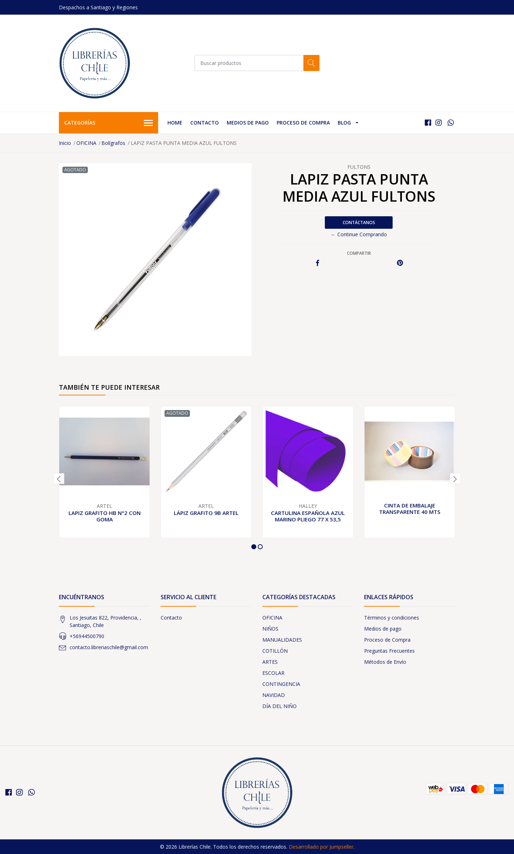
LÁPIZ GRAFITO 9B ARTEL (206, 512)
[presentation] (59, 478)
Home (174, 122)
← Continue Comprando (359, 234)
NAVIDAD (273, 695)
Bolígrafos (113, 143)
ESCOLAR (273, 672)
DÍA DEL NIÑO (279, 706)
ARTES (270, 661)
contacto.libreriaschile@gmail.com (109, 647)
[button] (254, 546)
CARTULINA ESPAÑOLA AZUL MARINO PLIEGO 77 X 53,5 (308, 516)
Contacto (204, 122)
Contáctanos (359, 222)
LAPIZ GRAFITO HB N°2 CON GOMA (105, 516)
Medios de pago (248, 122)
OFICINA (86, 143)
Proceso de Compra (303, 122)
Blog (344, 122)
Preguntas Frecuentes (389, 650)
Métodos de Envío (385, 661)
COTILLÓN (275, 650)
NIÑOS (270, 628)
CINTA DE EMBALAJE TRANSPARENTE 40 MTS (409, 508)
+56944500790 (87, 636)
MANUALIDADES (282, 639)
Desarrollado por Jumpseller (321, 846)
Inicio (65, 143)
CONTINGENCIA (281, 684)
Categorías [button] (108, 123)
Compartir (359, 253)
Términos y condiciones (391, 617)
